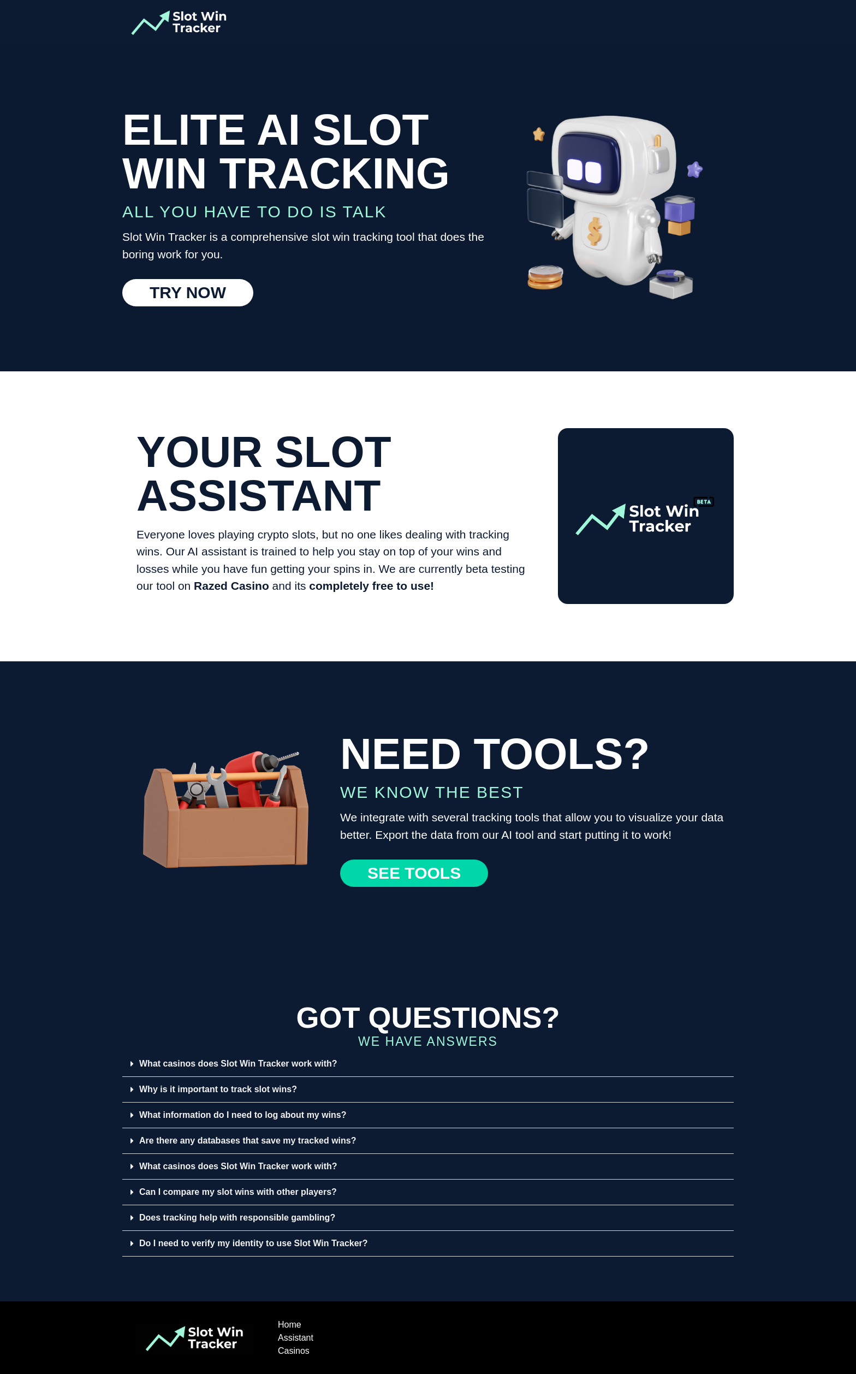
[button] (428, 1064)
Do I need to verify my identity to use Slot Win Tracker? (253, 1243)
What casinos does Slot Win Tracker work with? (238, 1063)
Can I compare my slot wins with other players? (238, 1192)
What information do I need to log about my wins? (243, 1115)
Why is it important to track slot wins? (218, 1089)
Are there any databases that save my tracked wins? (247, 1140)
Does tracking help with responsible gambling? (237, 1217)
